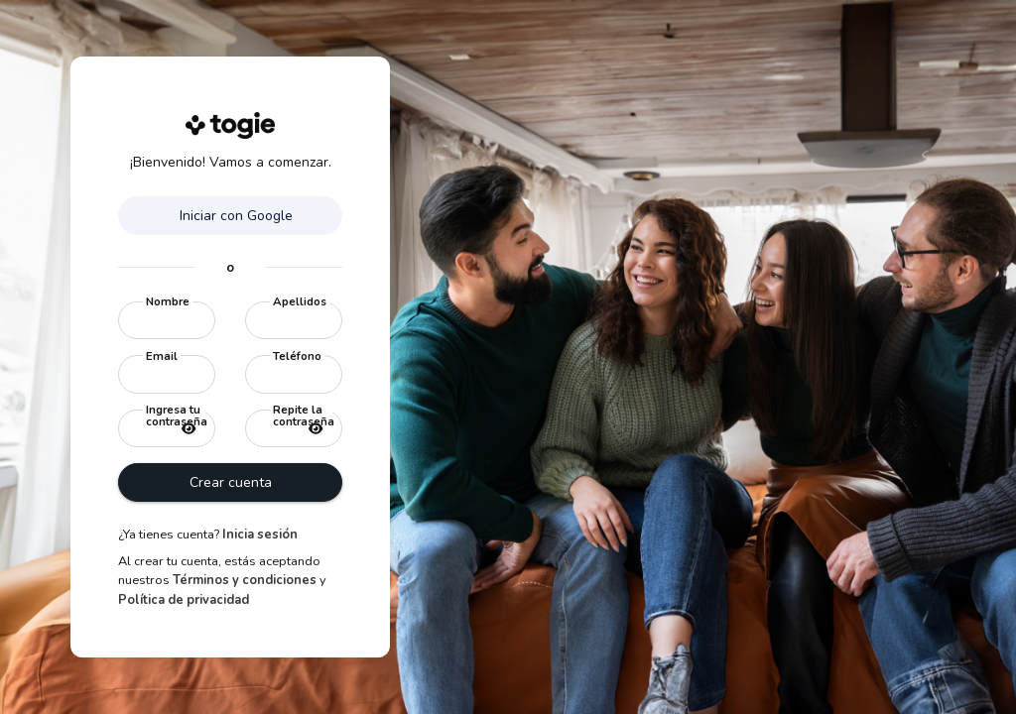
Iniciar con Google (234, 215)
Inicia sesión (260, 534)
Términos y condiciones (245, 580)
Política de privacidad (183, 600)
